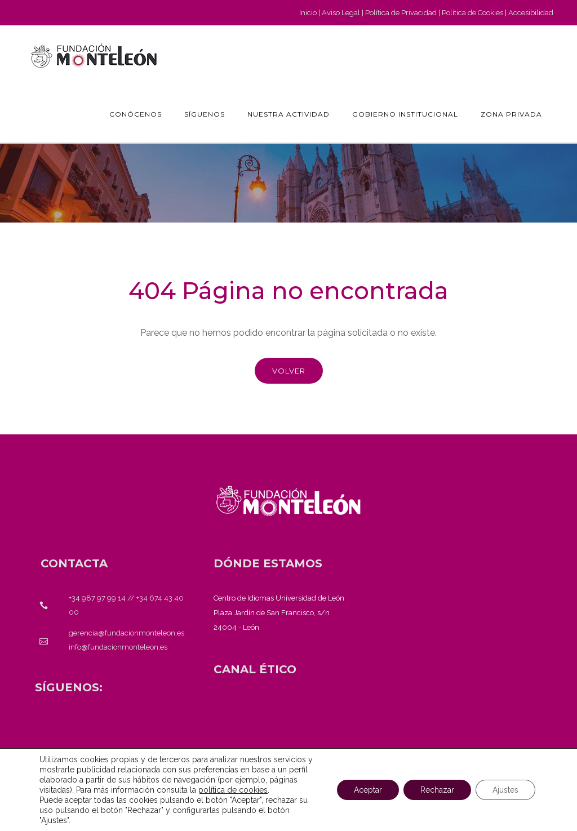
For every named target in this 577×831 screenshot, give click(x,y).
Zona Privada (511, 114)
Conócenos (135, 114)
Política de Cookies (472, 12)
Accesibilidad (530, 12)
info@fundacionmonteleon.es (118, 647)
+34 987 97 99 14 (97, 598)
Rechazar (437, 789)
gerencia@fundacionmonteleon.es (126, 633)
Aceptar (368, 789)
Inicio (308, 12)
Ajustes (505, 789)
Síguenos (204, 114)
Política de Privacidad (401, 12)
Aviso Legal (341, 12)
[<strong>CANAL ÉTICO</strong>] (255, 669)
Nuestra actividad (288, 114)
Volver (288, 370)
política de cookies (233, 789)
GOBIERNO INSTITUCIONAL (405, 114)
